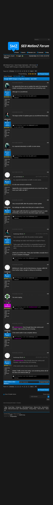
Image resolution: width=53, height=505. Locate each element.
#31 (48, 82)
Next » (31, 71)
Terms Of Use (40, 408)
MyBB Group (22, 414)
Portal (16, 52)
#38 (48, 293)
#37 (48, 264)
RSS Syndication (24, 408)
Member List (31, 52)
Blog (6, 407)
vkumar (6, 360)
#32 (48, 112)
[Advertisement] (17, 18)
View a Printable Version (10, 394)
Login (18, 56)
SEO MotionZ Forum (8, 65)
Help (47, 52)
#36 (48, 229)
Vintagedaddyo (13, 416)
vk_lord (6, 90)
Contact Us (18, 407)
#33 (48, 142)
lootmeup (16, 157)
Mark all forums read (13, 408)
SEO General (32, 65)
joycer (7, 179)
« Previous (11, 71)
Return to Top (37, 407)
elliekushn (16, 97)
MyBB (11, 414)
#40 (48, 352)
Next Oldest (8, 381)
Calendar (40, 52)
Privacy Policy (32, 408)
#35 (48, 200)
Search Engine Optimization (21, 65)
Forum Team (11, 407)
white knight (21, 127)
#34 (48, 172)
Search (22, 52)
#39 (48, 323)
